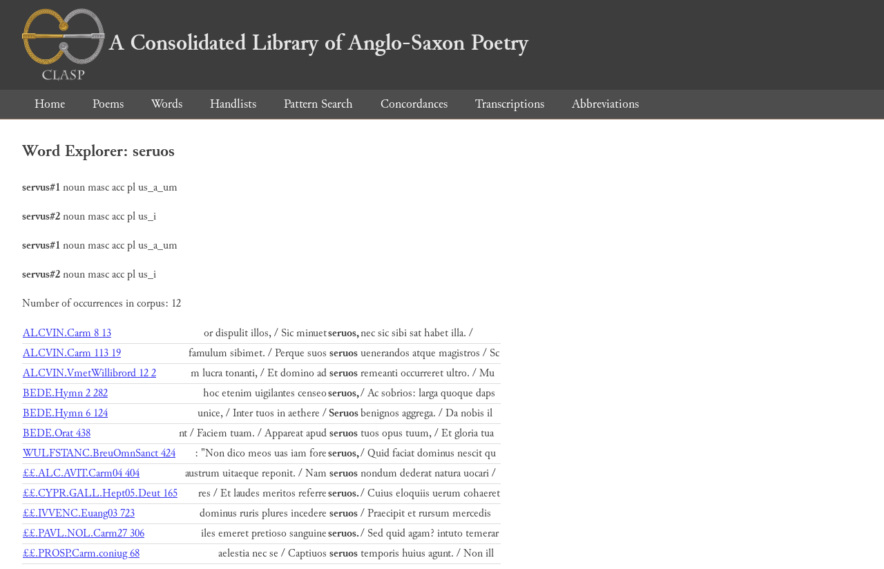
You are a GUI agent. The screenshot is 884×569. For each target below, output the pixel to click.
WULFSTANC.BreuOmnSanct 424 (99, 453)
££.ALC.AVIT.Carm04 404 (81, 473)
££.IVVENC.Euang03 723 (79, 513)
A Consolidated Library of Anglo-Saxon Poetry (275, 43)
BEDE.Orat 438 (56, 433)
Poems (108, 104)
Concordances (414, 104)
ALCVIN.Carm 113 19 (72, 353)
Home (50, 104)
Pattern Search (318, 104)
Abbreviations (605, 104)
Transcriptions (509, 104)
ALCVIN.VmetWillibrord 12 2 (89, 373)
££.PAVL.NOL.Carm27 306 (83, 533)
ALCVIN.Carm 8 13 (67, 333)
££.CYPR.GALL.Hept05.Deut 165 (100, 493)
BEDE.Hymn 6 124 (65, 413)
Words (166, 104)
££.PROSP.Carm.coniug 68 (81, 553)
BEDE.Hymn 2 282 (65, 393)
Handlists (233, 104)
